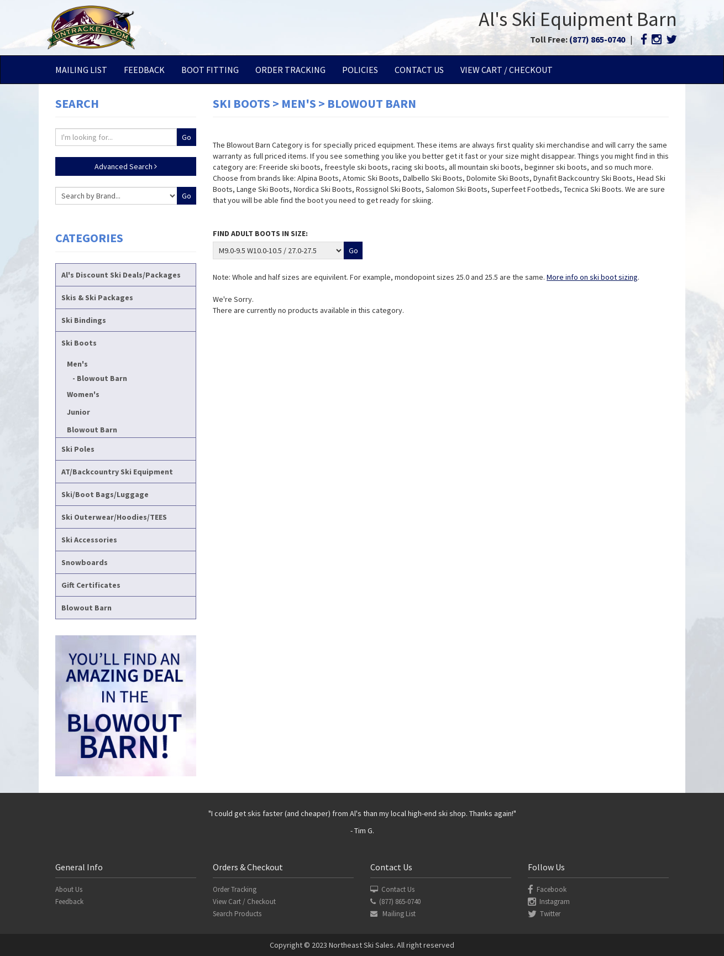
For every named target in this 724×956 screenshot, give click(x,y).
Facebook (547, 889)
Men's (77, 364)
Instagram (549, 901)
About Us (68, 889)
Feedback (144, 69)
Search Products (237, 913)
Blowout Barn (102, 378)
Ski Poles (78, 449)
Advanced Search (126, 166)
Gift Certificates (90, 585)
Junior (78, 412)
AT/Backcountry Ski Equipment (117, 472)
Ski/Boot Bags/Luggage (105, 494)
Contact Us (419, 69)
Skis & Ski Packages (97, 297)
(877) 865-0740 (597, 39)
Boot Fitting (210, 69)
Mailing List (81, 69)
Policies (360, 69)
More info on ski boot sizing (592, 277)
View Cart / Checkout (506, 69)
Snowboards (84, 562)
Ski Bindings (83, 320)
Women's (83, 394)
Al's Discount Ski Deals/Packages (121, 275)
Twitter (544, 913)
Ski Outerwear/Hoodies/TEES (114, 517)
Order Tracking (290, 69)
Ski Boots (79, 343)
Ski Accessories (89, 540)
